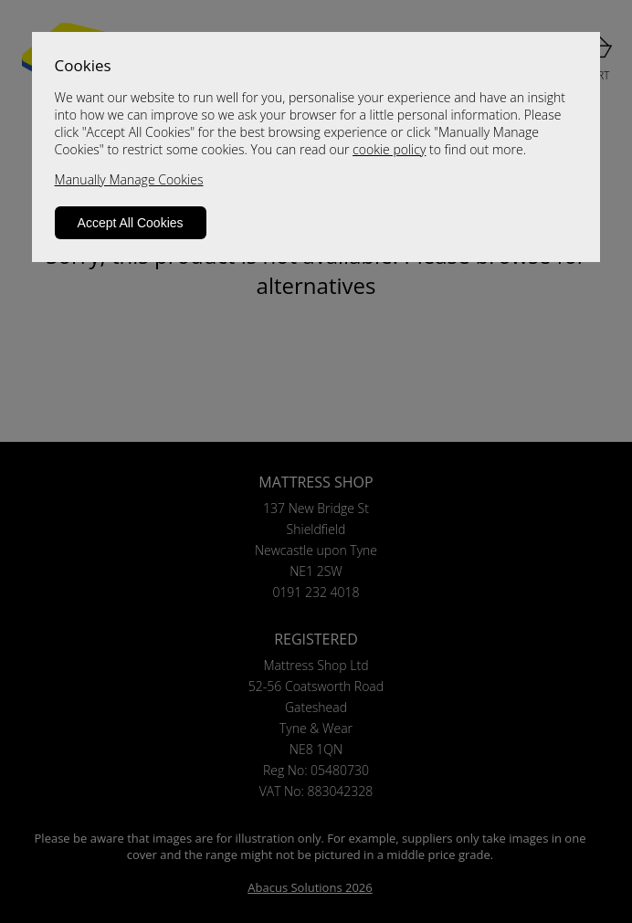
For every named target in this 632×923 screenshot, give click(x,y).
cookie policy (389, 149)
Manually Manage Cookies (129, 179)
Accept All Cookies (131, 222)
